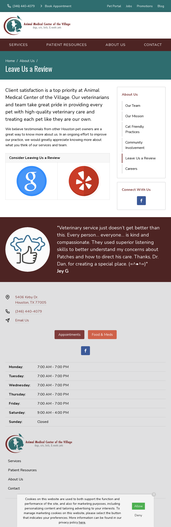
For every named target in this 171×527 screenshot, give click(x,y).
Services (18, 44)
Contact (153, 44)
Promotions (145, 6)
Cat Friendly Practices (134, 129)
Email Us (22, 320)
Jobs (129, 6)
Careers (131, 168)
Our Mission (134, 116)
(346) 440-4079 (28, 311)
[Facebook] (141, 200)
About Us (116, 44)
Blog (161, 6)
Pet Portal (114, 6)
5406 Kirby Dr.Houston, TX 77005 (30, 300)
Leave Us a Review (140, 158)
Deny (138, 515)
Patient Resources (66, 44)
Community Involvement (135, 145)
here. (82, 522)
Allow (138, 506)
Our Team (132, 105)
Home (10, 60)
